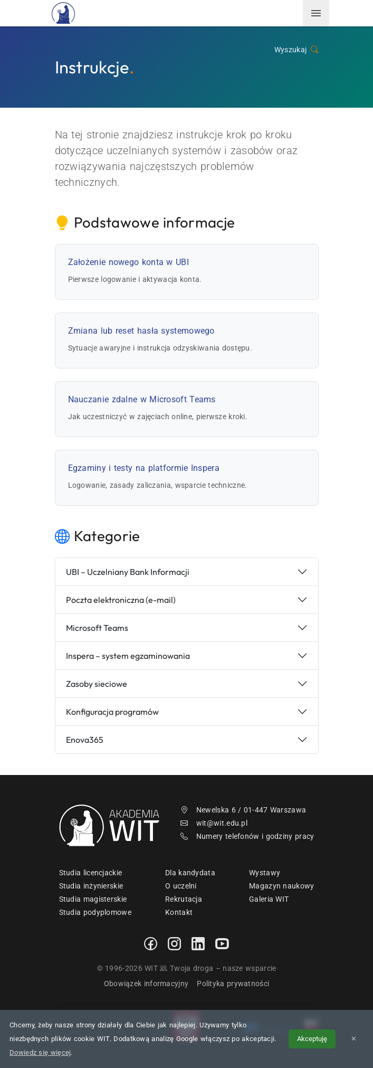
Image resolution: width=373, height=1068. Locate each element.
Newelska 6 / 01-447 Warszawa (243, 810)
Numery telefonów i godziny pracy (247, 836)
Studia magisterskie (93, 899)
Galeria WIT (269, 899)
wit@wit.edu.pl (214, 823)
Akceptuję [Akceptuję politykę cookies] (312, 1039)
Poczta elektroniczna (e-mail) (121, 599)
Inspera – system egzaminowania (128, 655)
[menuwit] (316, 13)
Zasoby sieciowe (96, 683)
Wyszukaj (296, 49)
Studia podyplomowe (95, 912)
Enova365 (84, 739)
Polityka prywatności (233, 983)
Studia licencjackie (90, 872)
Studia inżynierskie (91, 886)
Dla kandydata (190, 872)
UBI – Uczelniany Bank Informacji (127, 571)
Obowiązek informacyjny (146, 983)
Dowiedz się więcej (40, 1052)
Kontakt (179, 912)
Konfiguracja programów (112, 711)
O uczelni (181, 886)
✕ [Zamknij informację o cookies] (354, 1039)
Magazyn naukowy (281, 886)
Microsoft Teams (97, 627)
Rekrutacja (183, 899)
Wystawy (264, 872)
